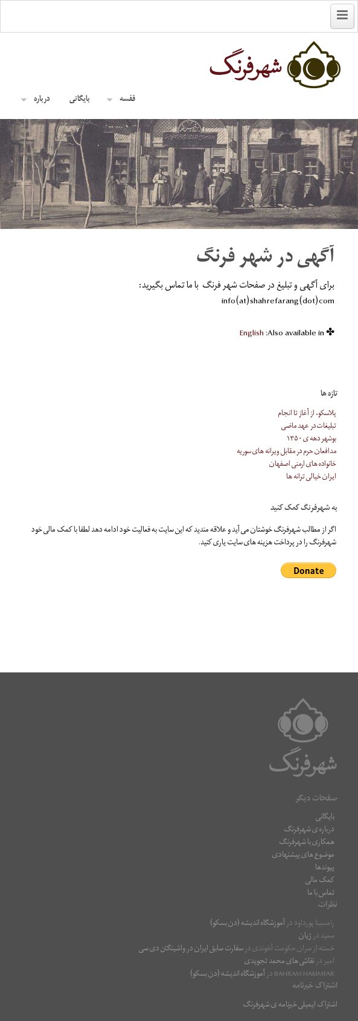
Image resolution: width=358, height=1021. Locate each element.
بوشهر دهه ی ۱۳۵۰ (311, 439)
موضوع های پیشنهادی (303, 856)
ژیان (305, 936)
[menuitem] (252, 334)
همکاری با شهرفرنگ (306, 843)
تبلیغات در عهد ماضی (308, 427)
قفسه (121, 100)
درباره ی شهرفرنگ (309, 830)
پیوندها (324, 868)
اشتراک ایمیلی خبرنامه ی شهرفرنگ (290, 1005)
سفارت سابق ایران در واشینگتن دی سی (191, 949)
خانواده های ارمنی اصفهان (302, 465)
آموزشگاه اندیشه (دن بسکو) (247, 924)
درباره (35, 100)
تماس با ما (320, 894)
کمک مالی (319, 881)
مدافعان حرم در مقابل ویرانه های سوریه (286, 452)
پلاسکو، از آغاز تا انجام (307, 414)
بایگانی (79, 100)
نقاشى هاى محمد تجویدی (280, 962)
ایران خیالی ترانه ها (311, 477)
